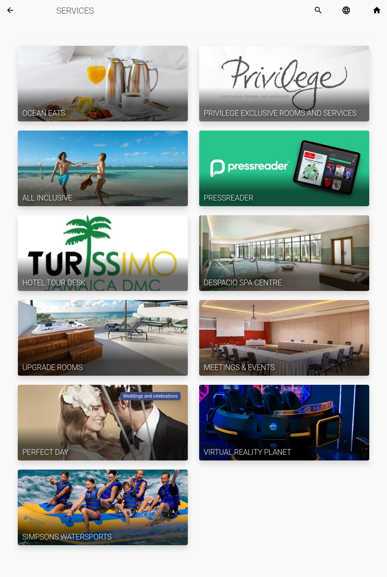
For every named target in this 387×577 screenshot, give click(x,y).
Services (75, 11)
